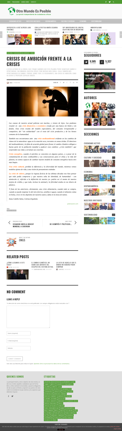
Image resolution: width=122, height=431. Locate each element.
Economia (88, 171)
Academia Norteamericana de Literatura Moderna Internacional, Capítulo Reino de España (47, 33)
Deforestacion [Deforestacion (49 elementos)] (48, 394)
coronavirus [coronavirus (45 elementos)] (48, 391)
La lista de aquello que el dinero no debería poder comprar (66, 264)
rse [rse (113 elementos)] (49, 415)
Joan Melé (61, 269)
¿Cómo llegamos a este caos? (16, 263)
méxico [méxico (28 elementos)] (57, 410)
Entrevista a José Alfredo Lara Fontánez (19, 28)
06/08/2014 (68, 269)
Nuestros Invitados (93, 200)
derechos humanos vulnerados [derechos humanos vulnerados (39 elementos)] (54, 396)
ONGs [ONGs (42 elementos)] (75, 410)
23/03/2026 (104, 30)
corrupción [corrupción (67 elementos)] (57, 391)
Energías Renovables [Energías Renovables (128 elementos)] (50, 403)
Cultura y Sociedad (13, 53)
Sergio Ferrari (69, 32)
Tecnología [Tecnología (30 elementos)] (57, 418)
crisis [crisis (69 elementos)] (71, 391)
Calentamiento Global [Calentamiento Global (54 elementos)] (68, 382)
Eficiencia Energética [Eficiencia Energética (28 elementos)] (50, 401)
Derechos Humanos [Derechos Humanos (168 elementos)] (60, 394)
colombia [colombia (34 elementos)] (47, 387)
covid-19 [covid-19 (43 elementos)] (65, 391)
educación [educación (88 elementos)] (61, 399)
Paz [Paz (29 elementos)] (45, 413)
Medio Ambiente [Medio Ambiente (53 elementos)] (48, 410)
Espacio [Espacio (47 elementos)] (60, 403)
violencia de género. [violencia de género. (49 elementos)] (50, 420)
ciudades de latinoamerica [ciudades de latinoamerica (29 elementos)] (64, 384)
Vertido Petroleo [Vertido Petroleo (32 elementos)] (67, 418)
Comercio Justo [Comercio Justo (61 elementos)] (56, 387)
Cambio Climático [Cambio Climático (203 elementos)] (49, 384)
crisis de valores (11, 210)
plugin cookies (117, 428)
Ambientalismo (96, 27)
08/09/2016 (16, 267)
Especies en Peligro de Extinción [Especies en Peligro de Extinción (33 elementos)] (54, 406)
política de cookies (115, 426)
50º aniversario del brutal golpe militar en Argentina (73, 28)
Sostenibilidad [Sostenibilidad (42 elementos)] (48, 418)
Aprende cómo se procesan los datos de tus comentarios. (52, 364)
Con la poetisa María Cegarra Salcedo (46, 28)
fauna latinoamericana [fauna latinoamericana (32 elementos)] (51, 408)
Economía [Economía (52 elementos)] (68, 396)
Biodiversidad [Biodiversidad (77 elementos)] (56, 382)
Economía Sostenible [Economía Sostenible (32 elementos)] (50, 399)
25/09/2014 (48, 269)
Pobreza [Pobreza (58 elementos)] (50, 413)
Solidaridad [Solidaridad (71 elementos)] (69, 415)
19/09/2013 (17, 83)
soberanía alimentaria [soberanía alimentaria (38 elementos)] (58, 415)
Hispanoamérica (91, 186)
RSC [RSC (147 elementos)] (45, 415)
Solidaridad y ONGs (27, 53)
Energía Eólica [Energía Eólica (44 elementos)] (72, 401)
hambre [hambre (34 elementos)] (62, 408)
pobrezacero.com (72, 204)
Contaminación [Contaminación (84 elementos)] (66, 389)
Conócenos (90, 86)
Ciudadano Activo (92, 143)
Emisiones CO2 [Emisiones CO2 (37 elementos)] (63, 401)
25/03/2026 (42, 35)
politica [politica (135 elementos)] (61, 413)
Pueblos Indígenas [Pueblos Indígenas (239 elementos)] (70, 413)
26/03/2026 (18, 32)
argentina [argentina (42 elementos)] (47, 382)
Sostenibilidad (90, 214)
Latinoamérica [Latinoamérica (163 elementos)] (70, 408)
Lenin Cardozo (97, 30)
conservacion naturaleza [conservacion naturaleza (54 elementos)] (52, 389)
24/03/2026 (77, 32)
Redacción (12, 32)
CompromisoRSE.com (39, 269)
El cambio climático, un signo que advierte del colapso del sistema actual (42, 264)
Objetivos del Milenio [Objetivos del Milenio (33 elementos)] (66, 410)
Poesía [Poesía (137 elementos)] (56, 413)
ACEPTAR (61, 429)
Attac (10, 267)
